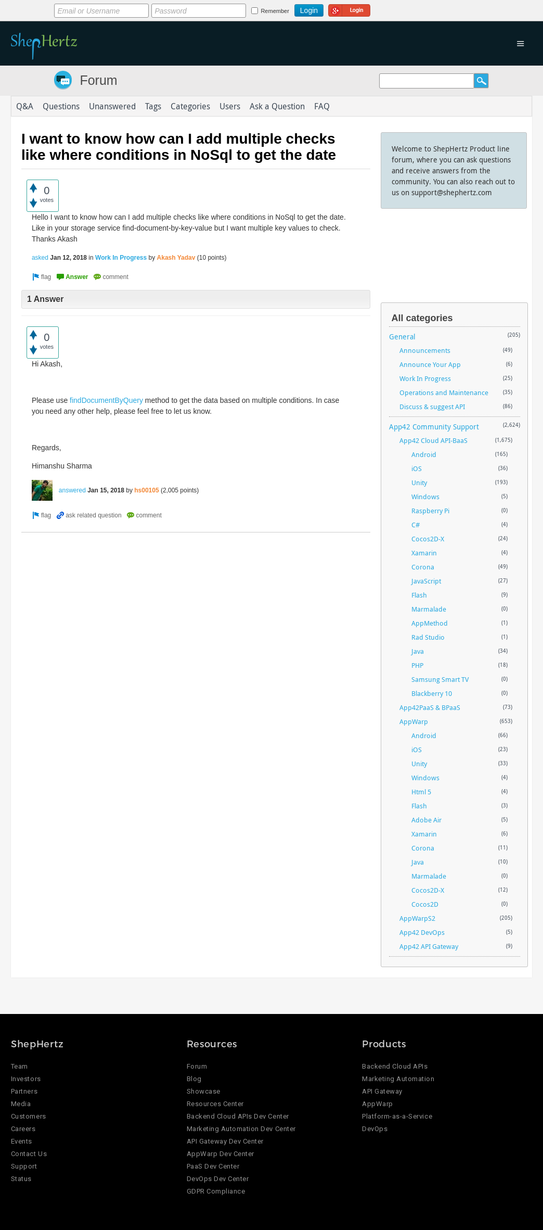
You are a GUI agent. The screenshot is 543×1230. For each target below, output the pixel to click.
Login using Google (349, 8)
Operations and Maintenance (443, 392)
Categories (190, 106)
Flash (419, 595)
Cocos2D (424, 904)
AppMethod (429, 623)
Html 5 (421, 791)
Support (24, 1166)
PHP (417, 665)
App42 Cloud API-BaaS (433, 440)
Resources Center (215, 1104)
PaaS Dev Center (213, 1166)
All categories (422, 318)
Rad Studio (428, 637)
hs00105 (146, 490)
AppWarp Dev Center (220, 1154)
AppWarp (413, 721)
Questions (61, 106)
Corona (422, 567)
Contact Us (29, 1154)
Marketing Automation (398, 1079)
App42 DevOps (422, 932)
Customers (28, 1116)
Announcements (424, 350)
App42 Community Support (434, 427)
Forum (98, 80)
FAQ (322, 106)
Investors (26, 1079)
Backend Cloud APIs (395, 1066)
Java (417, 651)
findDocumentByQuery (106, 400)
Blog (194, 1079)
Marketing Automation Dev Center (241, 1129)
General (402, 336)
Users (229, 106)
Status (21, 1179)
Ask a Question (277, 106)
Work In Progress (121, 257)
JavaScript (426, 581)
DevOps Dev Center (218, 1179)
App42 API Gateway (428, 946)
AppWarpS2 (417, 918)
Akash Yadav (176, 257)
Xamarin (424, 552)
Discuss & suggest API (432, 406)
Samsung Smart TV (440, 679)
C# (415, 524)
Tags (153, 106)
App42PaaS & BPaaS (429, 707)
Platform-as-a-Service (397, 1116)
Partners (24, 1091)
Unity (419, 482)
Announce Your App (430, 364)
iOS (416, 468)
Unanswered (112, 106)
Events (21, 1141)
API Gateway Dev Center (225, 1141)
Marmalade (428, 609)
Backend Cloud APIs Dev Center (238, 1116)
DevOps (374, 1129)
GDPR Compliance (216, 1191)
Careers (23, 1129)
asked (40, 257)
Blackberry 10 (431, 693)
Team (19, 1066)
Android (423, 454)
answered (72, 490)
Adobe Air (426, 820)
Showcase (204, 1091)
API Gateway (382, 1091)
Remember (275, 11)
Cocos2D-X (427, 538)
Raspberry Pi (430, 510)
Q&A (24, 106)
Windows (425, 496)
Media (21, 1104)
